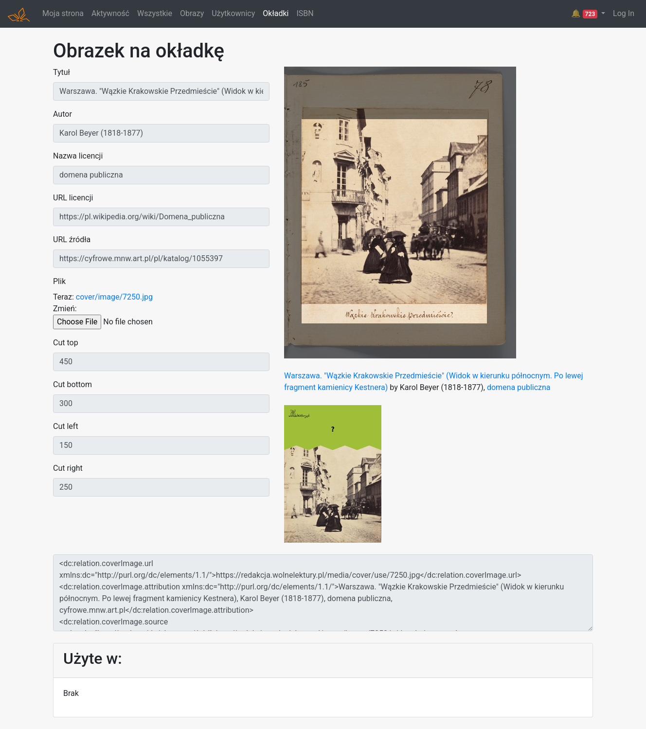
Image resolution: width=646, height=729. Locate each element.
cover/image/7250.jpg (114, 297)
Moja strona (63, 13)
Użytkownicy (233, 13)
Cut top (65, 342)
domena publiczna (519, 387)
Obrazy (192, 13)
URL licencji (73, 197)
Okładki (275, 13)
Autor (62, 114)
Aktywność (110, 13)
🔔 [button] (585, 13)
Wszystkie (154, 13)
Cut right (68, 468)
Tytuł (61, 72)
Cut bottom (72, 384)
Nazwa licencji (78, 155)
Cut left (65, 426)
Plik (59, 281)
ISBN (304, 13)
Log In (623, 13)
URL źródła (71, 239)
